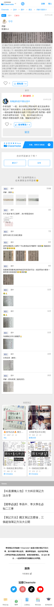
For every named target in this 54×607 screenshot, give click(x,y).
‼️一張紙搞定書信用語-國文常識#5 (19, 468)
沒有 (39, 163)
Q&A (15, 10)
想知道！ (20, 84)
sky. (5, 438)
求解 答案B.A (41, 10)
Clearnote (5, 10)
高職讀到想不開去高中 (20, 101)
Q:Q (10, 21)
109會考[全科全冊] (37, 432)
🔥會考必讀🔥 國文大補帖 (15, 432)
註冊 (43, 4)
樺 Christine (8, 474)
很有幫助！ (22, 125)
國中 (22, 10)
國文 (30, 10)
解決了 (15, 163)
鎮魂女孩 (32, 438)
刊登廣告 (27, 574)
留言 (27, 132)
